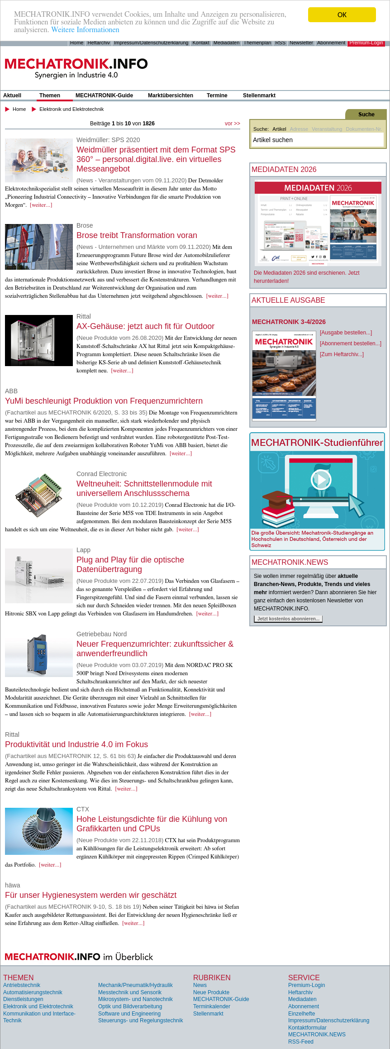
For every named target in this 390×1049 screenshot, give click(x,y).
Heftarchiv (98, 42)
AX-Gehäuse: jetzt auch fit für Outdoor (145, 326)
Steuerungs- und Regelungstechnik (140, 1020)
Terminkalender (211, 1006)
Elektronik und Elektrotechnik (71, 109)
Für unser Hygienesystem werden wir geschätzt (90, 895)
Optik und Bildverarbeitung (130, 1006)
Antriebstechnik (21, 985)
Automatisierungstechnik (32, 992)
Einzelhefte (301, 1014)
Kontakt (200, 42)
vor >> (232, 123)
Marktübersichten (170, 95)
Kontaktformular (307, 1028)
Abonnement (331, 42)
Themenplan (257, 42)
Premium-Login (366, 42)
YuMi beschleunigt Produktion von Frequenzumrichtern (104, 400)
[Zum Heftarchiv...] (342, 354)
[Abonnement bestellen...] (350, 343)
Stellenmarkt (259, 95)
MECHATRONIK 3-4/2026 (289, 321)
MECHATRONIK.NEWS (317, 1034)
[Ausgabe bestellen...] (346, 332)
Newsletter (301, 42)
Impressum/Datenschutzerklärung (151, 42)
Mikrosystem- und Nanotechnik (135, 999)
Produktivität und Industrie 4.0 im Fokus (76, 744)
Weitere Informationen (85, 30)
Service (304, 978)
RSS (280, 42)
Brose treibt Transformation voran (136, 235)
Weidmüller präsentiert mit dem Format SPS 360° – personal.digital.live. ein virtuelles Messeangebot (156, 159)
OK (342, 14)
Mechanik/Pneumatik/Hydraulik (135, 985)
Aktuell (12, 95)
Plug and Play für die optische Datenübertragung (130, 564)
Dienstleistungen (23, 999)
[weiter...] (41, 205)
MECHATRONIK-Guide (104, 95)
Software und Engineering (129, 1014)
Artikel (279, 129)
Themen (49, 95)
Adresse (299, 129)
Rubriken (212, 978)
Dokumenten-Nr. (364, 129)
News (200, 985)
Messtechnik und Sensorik (130, 992)
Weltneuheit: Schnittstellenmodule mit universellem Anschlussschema (144, 488)
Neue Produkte (211, 992)
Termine (217, 95)
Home (76, 42)
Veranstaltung (327, 129)
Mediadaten (227, 42)
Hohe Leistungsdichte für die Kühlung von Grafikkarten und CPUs (151, 824)
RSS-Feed (301, 1042)
